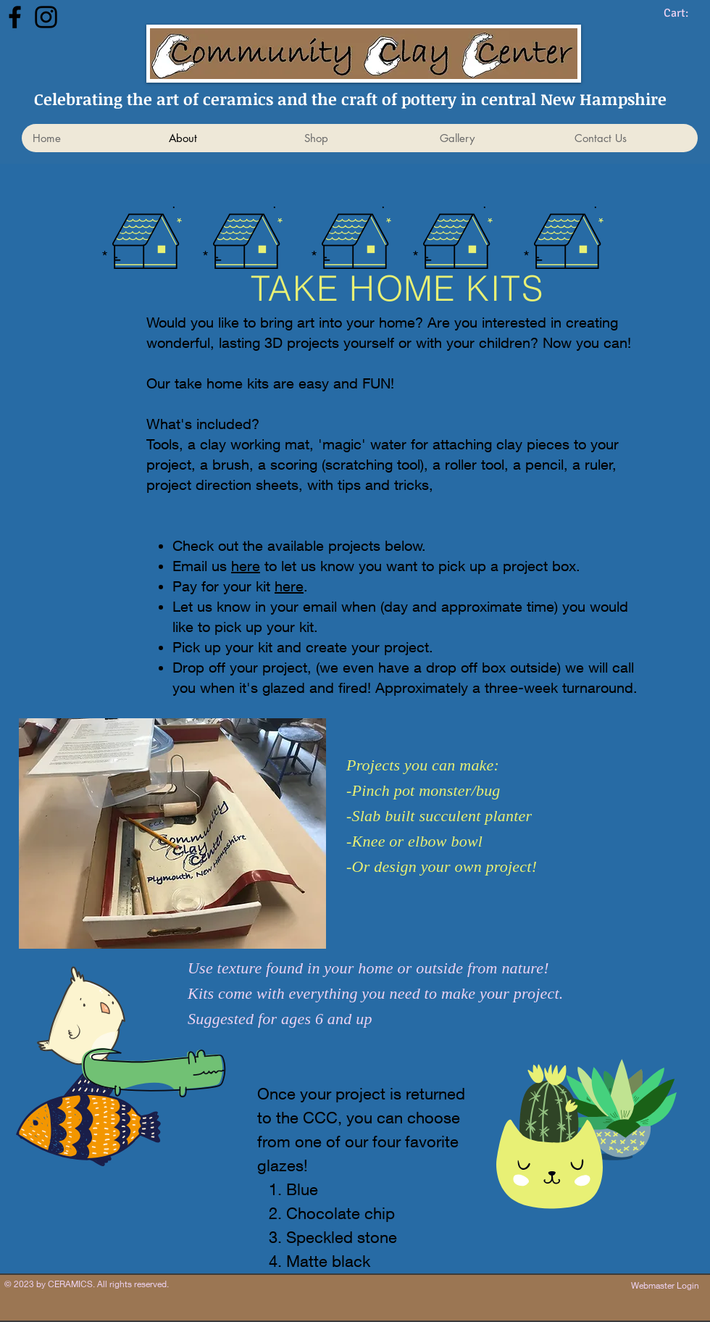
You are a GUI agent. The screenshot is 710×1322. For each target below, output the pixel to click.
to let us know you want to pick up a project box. (420, 565)
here (245, 565)
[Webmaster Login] (664, 1286)
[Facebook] (15, 17)
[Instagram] (46, 17)
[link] (686, 13)
